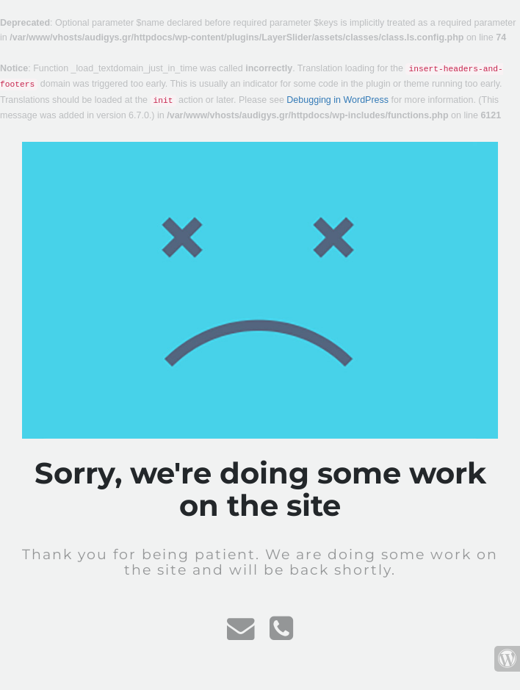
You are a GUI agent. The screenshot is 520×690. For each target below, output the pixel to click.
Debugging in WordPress (337, 100)
